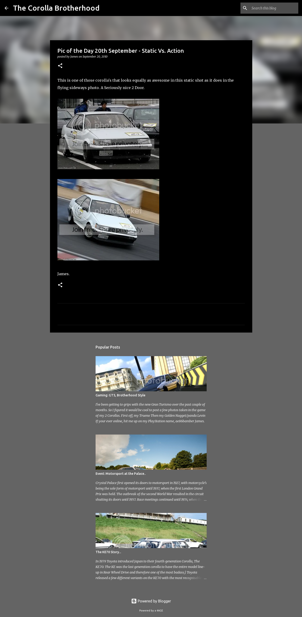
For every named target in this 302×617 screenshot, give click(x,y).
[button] (60, 66)
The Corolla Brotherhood (56, 8)
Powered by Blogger (151, 601)
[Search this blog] (274, 8)
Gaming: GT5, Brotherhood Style (120, 395)
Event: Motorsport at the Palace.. (121, 473)
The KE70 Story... (108, 552)
